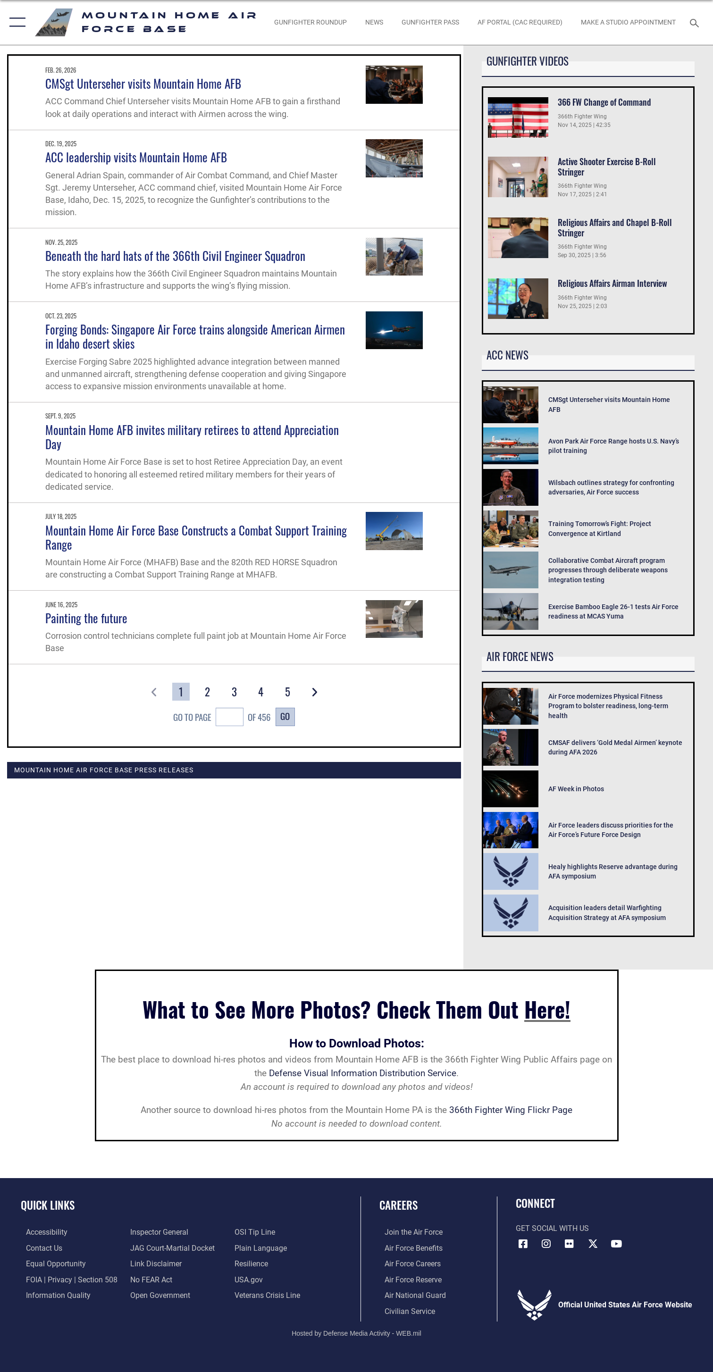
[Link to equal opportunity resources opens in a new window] (51, 1263)
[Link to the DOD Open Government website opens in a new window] (159, 1294)
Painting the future (86, 618)
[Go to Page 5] (287, 692)
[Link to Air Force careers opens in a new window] (407, 1263)
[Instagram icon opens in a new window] (546, 1244)
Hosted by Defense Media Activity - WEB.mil (356, 1332)
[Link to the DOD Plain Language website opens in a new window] (262, 1247)
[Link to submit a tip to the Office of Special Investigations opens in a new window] (256, 1232)
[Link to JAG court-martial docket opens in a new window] (171, 1247)
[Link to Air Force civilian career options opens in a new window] (404, 1310)
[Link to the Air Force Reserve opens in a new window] (407, 1278)
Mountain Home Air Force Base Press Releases (103, 770)
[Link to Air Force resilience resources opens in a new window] (253, 1263)
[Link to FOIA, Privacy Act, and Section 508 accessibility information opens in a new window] (66, 1278)
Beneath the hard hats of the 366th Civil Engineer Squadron (175, 255)
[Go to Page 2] (207, 692)
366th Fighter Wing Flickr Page (510, 1109)
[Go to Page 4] (260, 692)
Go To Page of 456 (221, 718)
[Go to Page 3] (234, 692)
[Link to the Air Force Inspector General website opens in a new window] (158, 1232)
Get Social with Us (552, 1228)
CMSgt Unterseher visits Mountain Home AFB (143, 83)
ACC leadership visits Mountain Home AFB (136, 157)
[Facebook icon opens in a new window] (523, 1244)
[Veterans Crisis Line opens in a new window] (269, 1294)
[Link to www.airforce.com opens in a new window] (408, 1232)
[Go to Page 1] (181, 692)
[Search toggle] (695, 22)
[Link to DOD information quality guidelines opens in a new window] (53, 1294)
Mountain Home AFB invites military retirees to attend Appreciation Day (192, 436)
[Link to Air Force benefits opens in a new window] (408, 1247)
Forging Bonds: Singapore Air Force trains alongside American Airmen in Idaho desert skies (195, 336)
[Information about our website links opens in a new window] (154, 1263)
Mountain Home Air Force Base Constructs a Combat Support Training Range (196, 537)
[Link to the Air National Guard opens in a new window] (410, 1294)
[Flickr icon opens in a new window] (569, 1244)
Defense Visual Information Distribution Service (362, 1073)
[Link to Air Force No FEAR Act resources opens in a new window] (150, 1278)
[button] (15, 22)
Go (285, 716)
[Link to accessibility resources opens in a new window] (41, 1232)
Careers (398, 1204)
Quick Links (48, 1204)
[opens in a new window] (520, 22)
